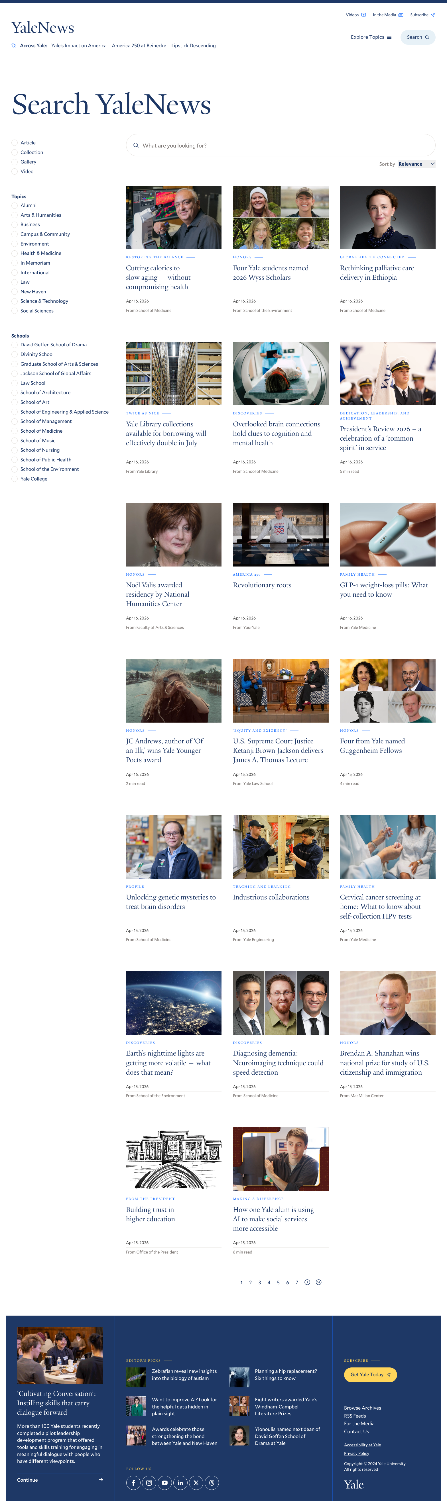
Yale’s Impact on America (79, 45)
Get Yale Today (371, 1374)
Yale (353, 1486)
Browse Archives (362, 1407)
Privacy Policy (356, 1453)
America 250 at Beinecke (139, 45)
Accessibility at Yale (362, 1445)
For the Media (359, 1423)
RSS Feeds (355, 1415)
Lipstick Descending (193, 45)
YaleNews (42, 29)
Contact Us (356, 1431)
